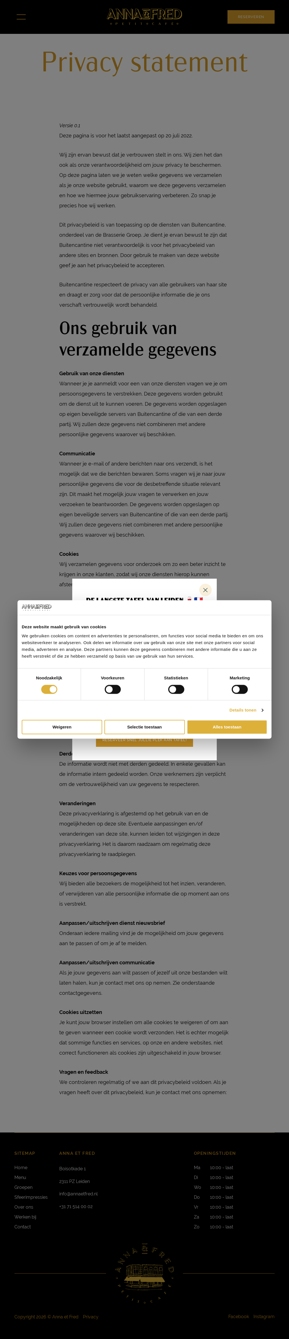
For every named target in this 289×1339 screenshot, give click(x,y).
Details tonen (242, 710)
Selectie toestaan (144, 727)
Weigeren (61, 727)
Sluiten (205, 590)
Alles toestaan (227, 727)
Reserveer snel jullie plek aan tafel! (144, 740)
